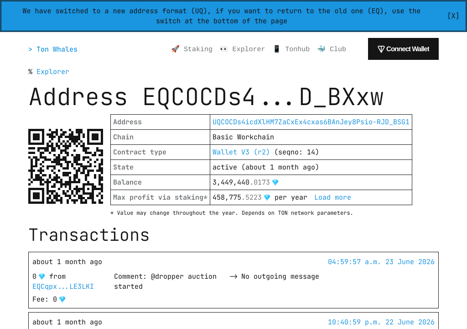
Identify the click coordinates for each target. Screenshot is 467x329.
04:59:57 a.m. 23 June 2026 (381, 261)
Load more (332, 197)
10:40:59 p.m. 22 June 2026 (381, 322)
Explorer (52, 71)
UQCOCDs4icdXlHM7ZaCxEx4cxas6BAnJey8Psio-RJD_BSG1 (311, 122)
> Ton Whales (54, 49)
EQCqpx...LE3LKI (63, 286)
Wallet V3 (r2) (241, 152)
